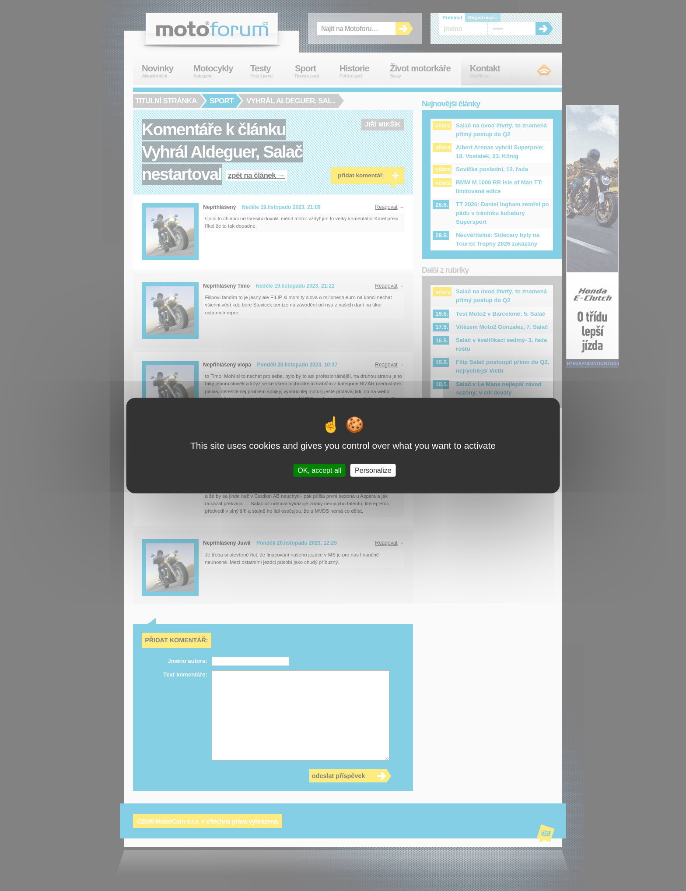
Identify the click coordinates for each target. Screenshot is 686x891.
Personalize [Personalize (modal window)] (373, 470)
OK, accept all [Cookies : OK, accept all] (319, 470)
